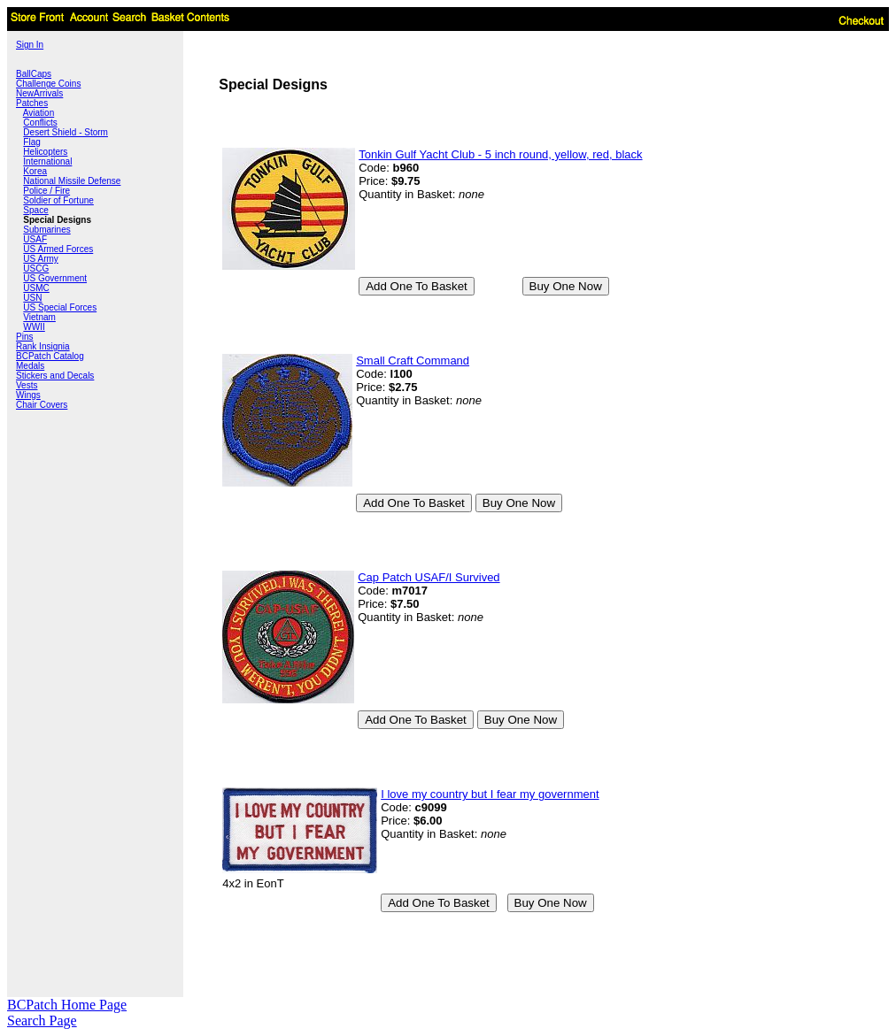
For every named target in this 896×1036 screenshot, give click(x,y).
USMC (36, 288)
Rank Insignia (43, 346)
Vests (26, 385)
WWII (33, 327)
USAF (35, 239)
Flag (31, 142)
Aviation (38, 113)
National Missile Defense (71, 181)
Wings (28, 395)
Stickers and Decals (55, 375)
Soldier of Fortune (58, 200)
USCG (36, 268)
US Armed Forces (58, 249)
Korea (35, 171)
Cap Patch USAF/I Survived (428, 577)
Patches (32, 103)
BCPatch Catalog (50, 356)
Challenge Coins (48, 83)
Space (35, 210)
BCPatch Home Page (67, 1004)
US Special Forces (60, 307)
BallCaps (33, 74)
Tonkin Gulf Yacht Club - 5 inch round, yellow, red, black (500, 154)
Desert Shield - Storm (65, 132)
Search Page (42, 1020)
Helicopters (45, 152)
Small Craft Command (412, 360)
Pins (24, 336)
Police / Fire (46, 191)
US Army (40, 259)
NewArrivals (39, 93)
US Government (55, 278)
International (47, 161)
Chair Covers (41, 405)
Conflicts (40, 122)
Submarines (46, 229)
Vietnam (39, 317)
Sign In (29, 45)
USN (32, 298)
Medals (30, 366)
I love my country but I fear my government (490, 794)
